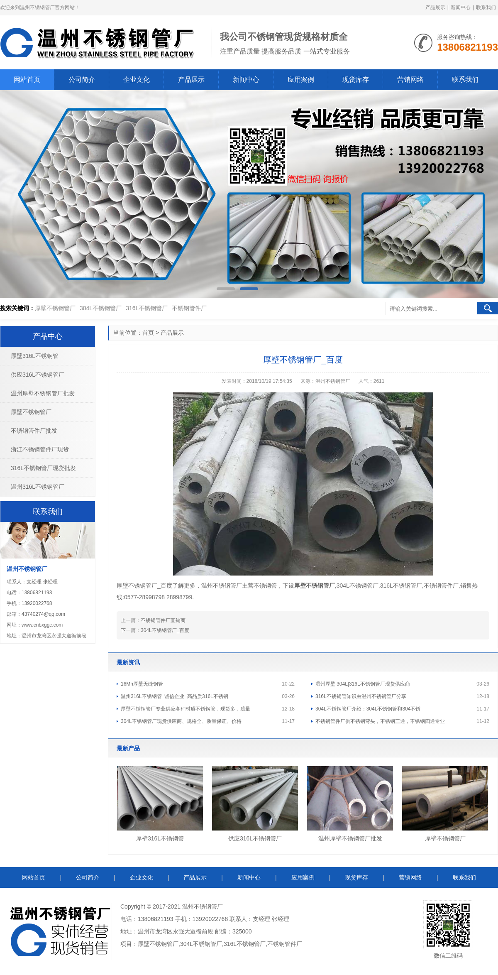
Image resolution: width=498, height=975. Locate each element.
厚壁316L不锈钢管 (160, 838)
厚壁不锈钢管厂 (55, 308)
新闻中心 (461, 7)
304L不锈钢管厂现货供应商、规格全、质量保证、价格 (181, 721)
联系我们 (486, 7)
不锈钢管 (205, 906)
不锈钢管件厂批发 (34, 430)
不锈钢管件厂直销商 (163, 620)
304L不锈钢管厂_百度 (165, 630)
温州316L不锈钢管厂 (37, 486)
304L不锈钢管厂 (101, 308)
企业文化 (136, 79)
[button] (226, 288)
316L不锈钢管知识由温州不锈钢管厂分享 (360, 696)
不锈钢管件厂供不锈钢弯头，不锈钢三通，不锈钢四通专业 (380, 721)
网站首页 (27, 79)
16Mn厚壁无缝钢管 (142, 684)
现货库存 (355, 79)
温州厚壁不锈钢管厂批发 (350, 838)
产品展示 (435, 7)
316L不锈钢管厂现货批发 (43, 468)
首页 (148, 332)
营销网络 (410, 79)
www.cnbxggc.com (42, 625)
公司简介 (81, 79)
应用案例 (301, 79)
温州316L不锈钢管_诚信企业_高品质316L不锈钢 (174, 696)
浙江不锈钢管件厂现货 (40, 449)
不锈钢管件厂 (189, 308)
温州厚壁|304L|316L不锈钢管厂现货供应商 (362, 684)
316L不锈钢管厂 (147, 308)
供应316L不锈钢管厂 (255, 838)
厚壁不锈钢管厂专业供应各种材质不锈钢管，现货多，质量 (185, 709)
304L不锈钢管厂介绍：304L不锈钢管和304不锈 (367, 709)
